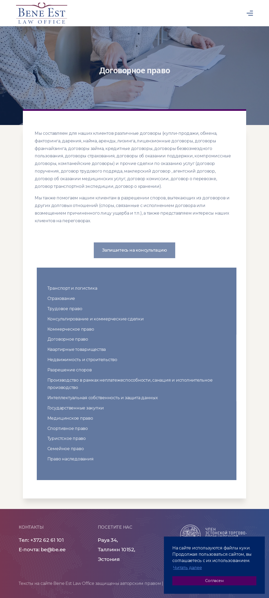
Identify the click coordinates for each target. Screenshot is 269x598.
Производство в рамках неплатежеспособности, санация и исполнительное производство (133, 384)
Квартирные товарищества (80, 349)
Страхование (64, 298)
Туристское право (70, 438)
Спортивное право (71, 428)
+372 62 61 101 (47, 540)
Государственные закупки (79, 407)
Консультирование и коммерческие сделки (99, 318)
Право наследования (74, 458)
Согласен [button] (214, 580)
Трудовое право (68, 308)
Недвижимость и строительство (86, 359)
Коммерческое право (74, 329)
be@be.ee (53, 550)
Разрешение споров (73, 369)
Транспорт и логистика (76, 288)
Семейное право (69, 448)
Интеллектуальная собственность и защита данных (106, 397)
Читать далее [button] (187, 567)
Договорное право (71, 339)
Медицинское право (73, 418)
